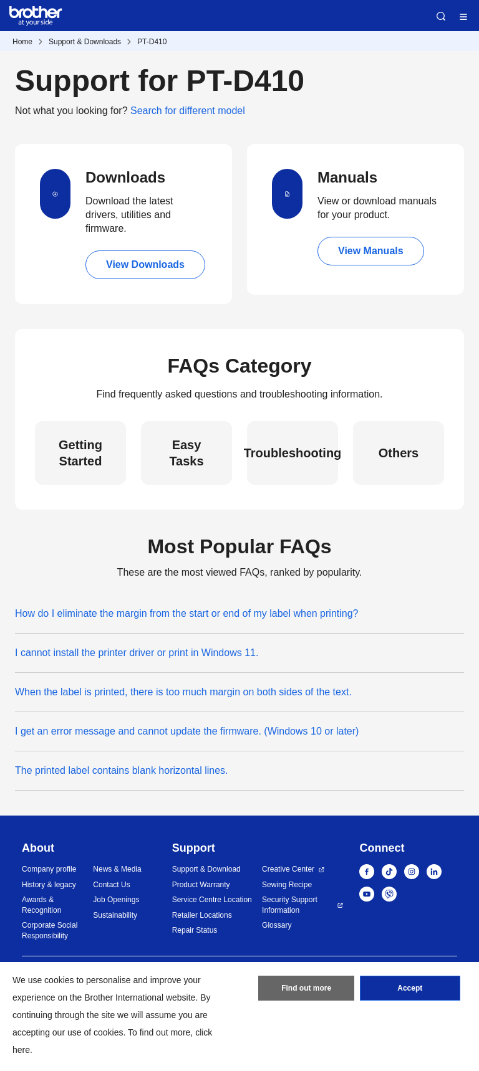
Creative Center (288, 869)
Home (22, 41)
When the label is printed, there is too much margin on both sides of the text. (183, 692)
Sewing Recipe (287, 884)
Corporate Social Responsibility (49, 930)
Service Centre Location (212, 899)
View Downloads (145, 264)
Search (441, 16)
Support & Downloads (85, 41)
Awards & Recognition (41, 905)
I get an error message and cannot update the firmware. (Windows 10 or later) (187, 731)
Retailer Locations (202, 915)
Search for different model (187, 110)
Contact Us (111, 884)
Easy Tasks (186, 453)
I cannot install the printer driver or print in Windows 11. (136, 652)
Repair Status (195, 930)
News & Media (117, 869)
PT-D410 (152, 41)
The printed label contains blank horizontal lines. (121, 770)
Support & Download (206, 869)
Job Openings (116, 899)
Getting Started (80, 453)
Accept (409, 988)
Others (399, 453)
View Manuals (371, 250)
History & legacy (49, 884)
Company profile (49, 869)
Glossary (276, 925)
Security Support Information (289, 905)
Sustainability (115, 915)
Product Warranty (201, 884)
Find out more (306, 988)
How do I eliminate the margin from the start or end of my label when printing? (187, 613)
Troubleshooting (292, 453)
